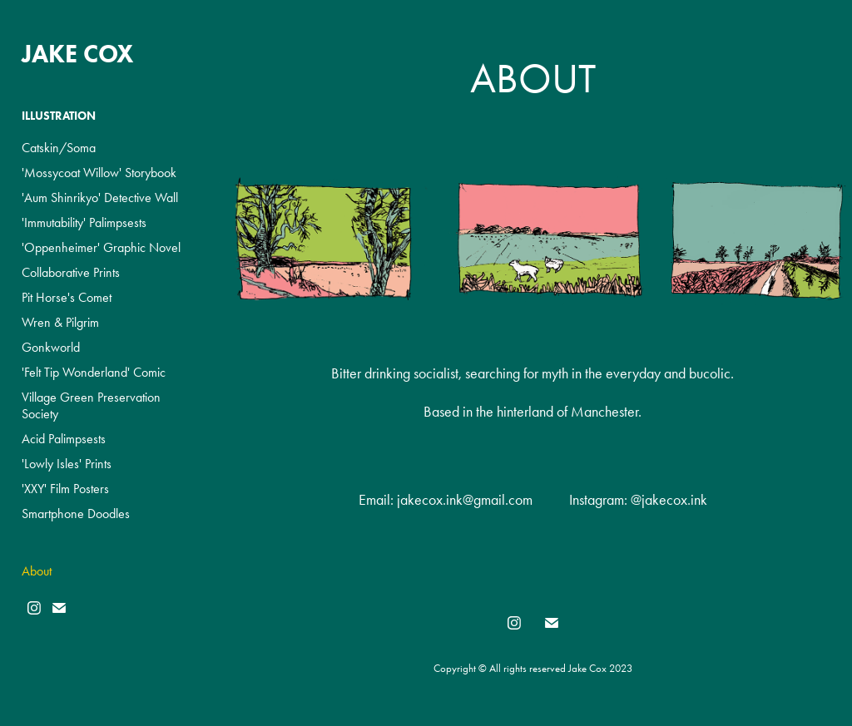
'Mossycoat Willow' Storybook (99, 172)
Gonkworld (51, 347)
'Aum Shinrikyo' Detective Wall (100, 197)
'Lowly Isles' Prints (66, 464)
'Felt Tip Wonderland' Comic (94, 372)
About (37, 571)
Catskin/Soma (59, 148)
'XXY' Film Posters (65, 488)
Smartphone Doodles (76, 513)
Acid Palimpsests (64, 439)
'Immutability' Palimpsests (84, 222)
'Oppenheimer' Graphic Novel (101, 247)
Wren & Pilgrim (60, 322)
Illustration (59, 116)
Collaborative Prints (71, 272)
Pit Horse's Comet (66, 297)
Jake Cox (78, 53)
